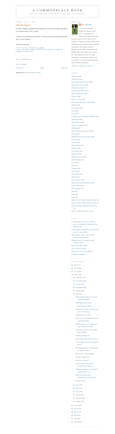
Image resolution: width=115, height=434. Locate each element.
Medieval (26, 49)
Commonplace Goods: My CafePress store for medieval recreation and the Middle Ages (84, 224)
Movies (73, 134)
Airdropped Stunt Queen (83, 303)
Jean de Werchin (76, 185)
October (79, 284)
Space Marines (76, 180)
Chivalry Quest (80, 381)
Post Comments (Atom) (33, 72)
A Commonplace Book (57, 10)
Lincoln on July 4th (81, 360)
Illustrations (75, 119)
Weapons (74, 148)
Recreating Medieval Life (79, 82)
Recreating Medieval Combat (81, 102)
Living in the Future (78, 91)
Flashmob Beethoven (82, 336)
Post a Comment (21, 64)
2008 (76, 415)
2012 (76, 275)
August (78, 291)
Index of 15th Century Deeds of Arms (83, 200)
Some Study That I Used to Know (86, 339)
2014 (76, 268)
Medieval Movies (77, 157)
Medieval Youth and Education (81, 183)
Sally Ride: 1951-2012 (82, 315)
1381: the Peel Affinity (78, 248)
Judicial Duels (76, 160)
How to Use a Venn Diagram (84, 354)
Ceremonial (75, 151)
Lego (73, 197)
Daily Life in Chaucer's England (82, 251)
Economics (75, 108)
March (78, 395)
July (77, 294)
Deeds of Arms (76, 99)
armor (73, 114)
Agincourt (74, 154)
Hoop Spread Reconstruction (80, 131)
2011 (76, 405)
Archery (74, 142)
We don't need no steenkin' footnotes (83, 116)
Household (74, 174)
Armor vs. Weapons (77, 125)
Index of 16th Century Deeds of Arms (83, 203)
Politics (73, 96)
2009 (76, 412)
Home (42, 68)
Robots (73, 105)
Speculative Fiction (39, 49)
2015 (76, 265)
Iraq (72, 165)
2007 (76, 418)
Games (73, 171)
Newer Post (19, 68)
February (79, 398)
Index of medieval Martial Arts (81, 211)
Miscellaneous (76, 122)
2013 (76, 271)
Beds (73, 191)
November (79, 281)
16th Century (75, 145)
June (77, 385)
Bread (73, 194)
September (79, 287)
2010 (76, 409)
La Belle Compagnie (78, 254)
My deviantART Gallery (79, 246)
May (77, 388)
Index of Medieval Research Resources (84, 206)
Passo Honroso (76, 188)
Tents (73, 111)
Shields (73, 177)
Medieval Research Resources (81, 137)
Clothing (74, 128)
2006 (76, 422)
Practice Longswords (82, 357)
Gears (73, 162)
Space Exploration (77, 93)
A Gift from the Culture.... (84, 306)
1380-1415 (74, 79)
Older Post (64, 68)
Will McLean (86, 24)
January (79, 401)
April (78, 391)
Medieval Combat (77, 88)
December (79, 278)
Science (73, 139)
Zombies (74, 168)
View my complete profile (82, 66)
